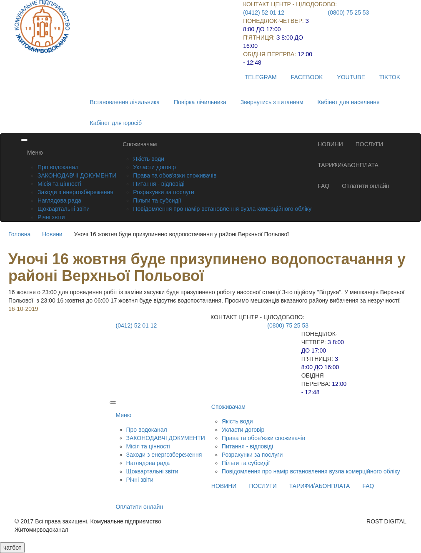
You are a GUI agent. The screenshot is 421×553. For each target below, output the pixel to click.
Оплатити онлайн (365, 186)
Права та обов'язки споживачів (174, 175)
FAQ (323, 186)
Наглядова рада (59, 200)
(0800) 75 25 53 (348, 12)
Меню (35, 152)
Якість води (148, 158)
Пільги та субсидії (157, 200)
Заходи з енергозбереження (75, 192)
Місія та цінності (59, 183)
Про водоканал (58, 167)
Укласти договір (154, 167)
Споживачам (140, 144)
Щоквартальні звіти (64, 208)
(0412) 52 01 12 (263, 12)
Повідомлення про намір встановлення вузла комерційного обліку (222, 208)
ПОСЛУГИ (369, 144)
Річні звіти (51, 217)
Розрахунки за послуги (163, 192)
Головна (19, 234)
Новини (52, 234)
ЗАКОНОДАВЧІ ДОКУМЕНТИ (77, 175)
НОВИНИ (330, 144)
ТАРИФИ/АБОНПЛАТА (348, 165)
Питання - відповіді (158, 183)
